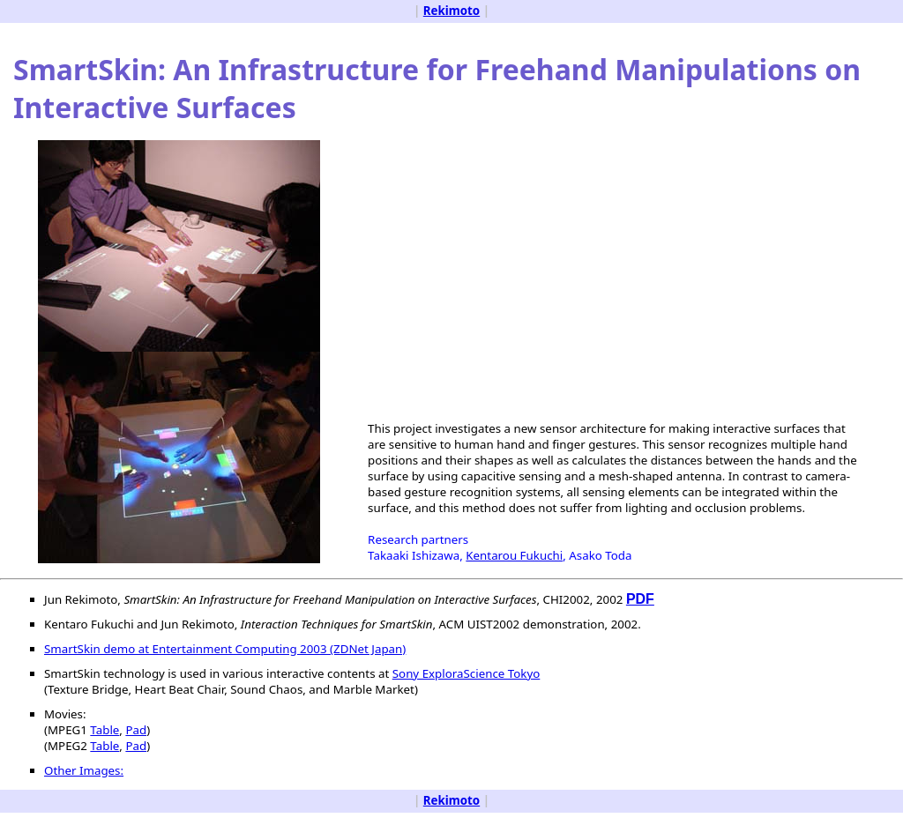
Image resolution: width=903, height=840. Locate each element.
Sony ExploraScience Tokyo (466, 673)
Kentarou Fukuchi (514, 555)
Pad (135, 730)
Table (104, 730)
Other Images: (83, 770)
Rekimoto (451, 11)
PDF (640, 598)
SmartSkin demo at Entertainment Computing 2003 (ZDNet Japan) (225, 649)
